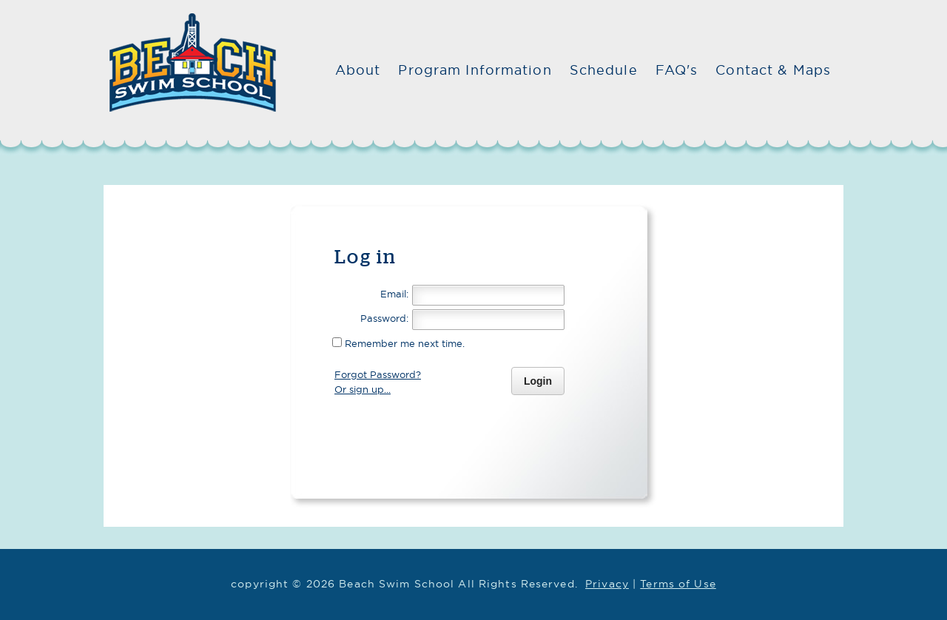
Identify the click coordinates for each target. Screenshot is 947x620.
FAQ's (677, 70)
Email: (394, 294)
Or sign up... (362, 389)
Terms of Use (677, 583)
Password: (384, 318)
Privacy (607, 583)
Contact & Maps (773, 70)
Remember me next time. (403, 343)
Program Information (474, 70)
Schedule (604, 70)
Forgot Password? (377, 374)
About (358, 70)
